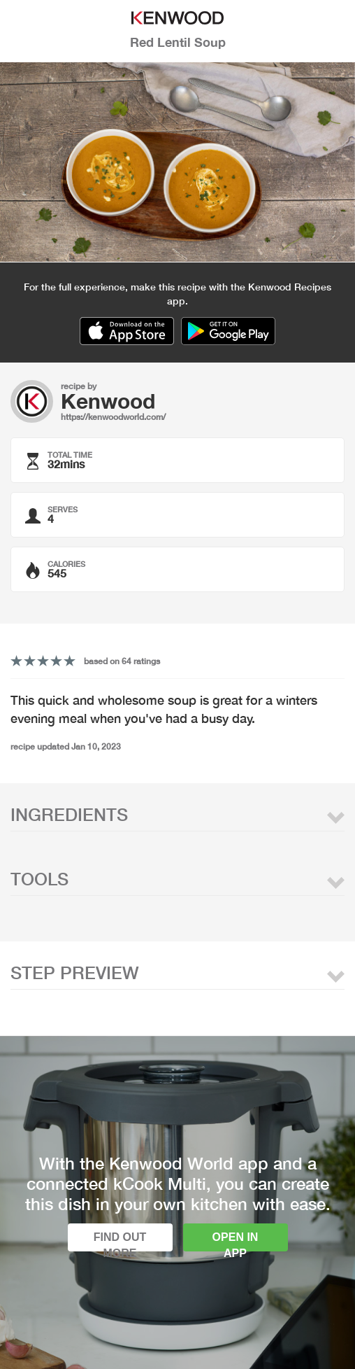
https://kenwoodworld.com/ (113, 417)
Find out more (120, 1241)
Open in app (235, 1241)
